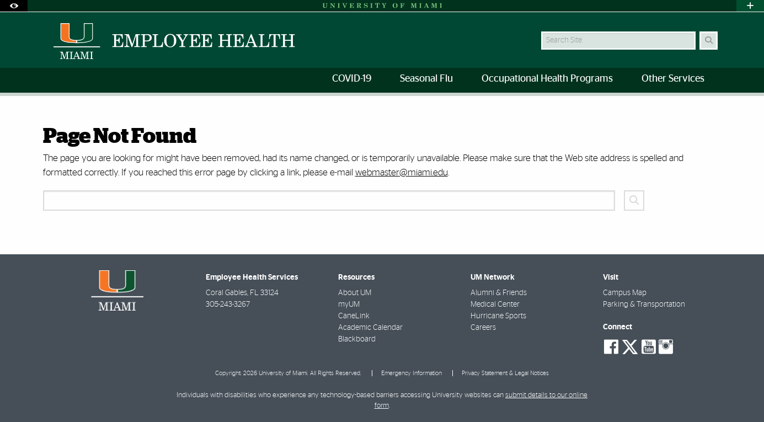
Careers (483, 328)
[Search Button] (708, 40)
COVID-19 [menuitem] (351, 79)
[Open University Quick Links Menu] (750, 6)
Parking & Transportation (644, 304)
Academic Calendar (370, 328)
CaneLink (354, 316)
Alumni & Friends (499, 293)
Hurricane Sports (498, 316)
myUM (349, 304)
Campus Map (625, 293)
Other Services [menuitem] (673, 79)
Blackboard (357, 339)
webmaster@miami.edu (401, 172)
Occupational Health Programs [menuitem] (547, 79)
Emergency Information (411, 373)
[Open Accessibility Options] (14, 6)
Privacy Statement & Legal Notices (505, 373)
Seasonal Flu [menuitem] (426, 79)
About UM (354, 293)
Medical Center (495, 304)
